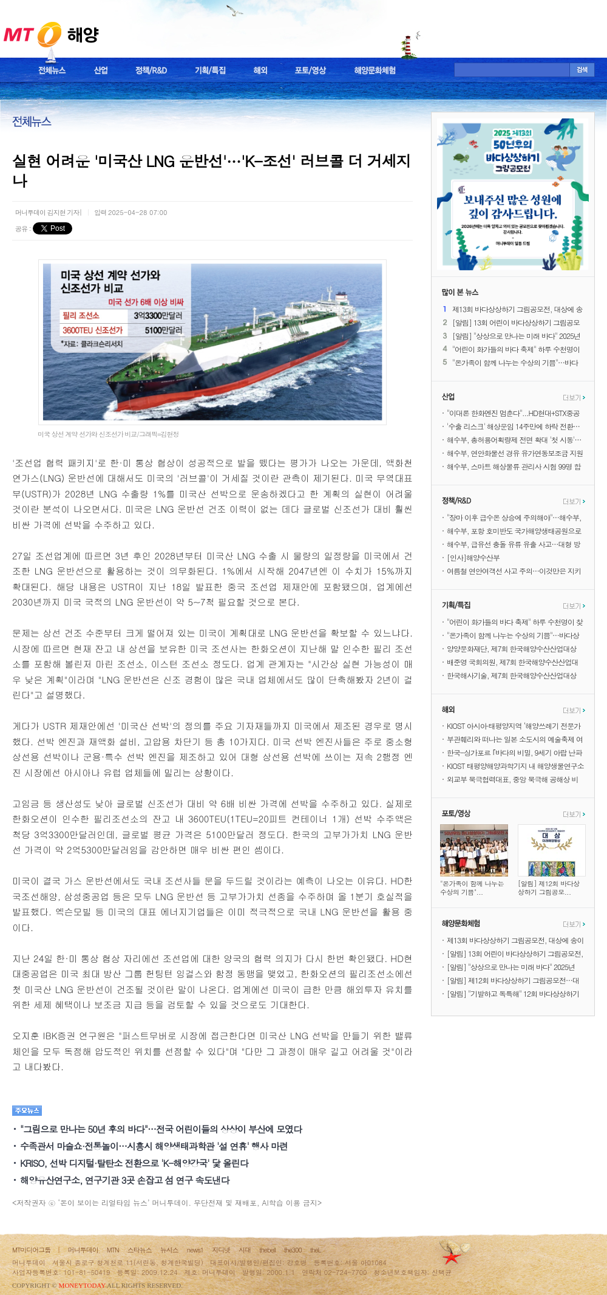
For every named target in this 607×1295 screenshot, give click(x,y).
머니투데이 (83, 1249)
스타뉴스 (139, 1249)
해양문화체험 (375, 70)
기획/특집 (210, 70)
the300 (293, 1249)
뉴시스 (169, 1249)
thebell (267, 1249)
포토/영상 (310, 70)
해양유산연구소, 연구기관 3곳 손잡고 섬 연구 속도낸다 (124, 1180)
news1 (195, 1249)
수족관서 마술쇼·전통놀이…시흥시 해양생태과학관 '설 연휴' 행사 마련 (154, 1146)
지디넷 (221, 1249)
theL (315, 1249)
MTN (113, 1249)
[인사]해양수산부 (473, 557)
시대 (245, 1249)
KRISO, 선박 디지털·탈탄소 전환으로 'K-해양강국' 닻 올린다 (134, 1163)
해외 (260, 70)
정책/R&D (151, 70)
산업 (100, 70)
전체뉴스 (52, 70)
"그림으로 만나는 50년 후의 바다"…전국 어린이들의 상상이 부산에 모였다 (161, 1128)
